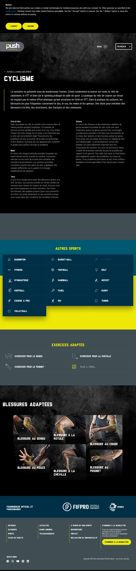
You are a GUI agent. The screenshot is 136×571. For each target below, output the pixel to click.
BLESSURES (12, 530)
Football (60, 270)
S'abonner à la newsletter (114, 526)
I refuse (30, 26)
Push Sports (12, 47)
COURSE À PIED (19, 301)
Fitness (15, 270)
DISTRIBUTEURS (76, 530)
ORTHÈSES (12, 526)
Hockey (102, 280)
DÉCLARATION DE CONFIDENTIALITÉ (84, 539)
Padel (58, 291)
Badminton (17, 259)
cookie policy (11, 11)
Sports (11, 535)
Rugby (101, 291)
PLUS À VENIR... (84, 368)
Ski (56, 301)
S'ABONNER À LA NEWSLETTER (116, 543)
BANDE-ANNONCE (45, 530)
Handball (60, 280)
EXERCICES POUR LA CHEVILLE (91, 357)
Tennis (102, 301)
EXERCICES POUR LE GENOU (23, 357)
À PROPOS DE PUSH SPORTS (81, 526)
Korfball (16, 291)
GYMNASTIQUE (18, 280)
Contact (74, 535)
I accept (13, 26)
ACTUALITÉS (44, 526)
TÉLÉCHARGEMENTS (46, 535)
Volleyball (17, 311)
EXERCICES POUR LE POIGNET (24, 368)
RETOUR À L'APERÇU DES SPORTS (17, 72)
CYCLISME (103, 259)
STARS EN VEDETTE (15, 539)
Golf (101, 270)
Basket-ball (62, 259)
